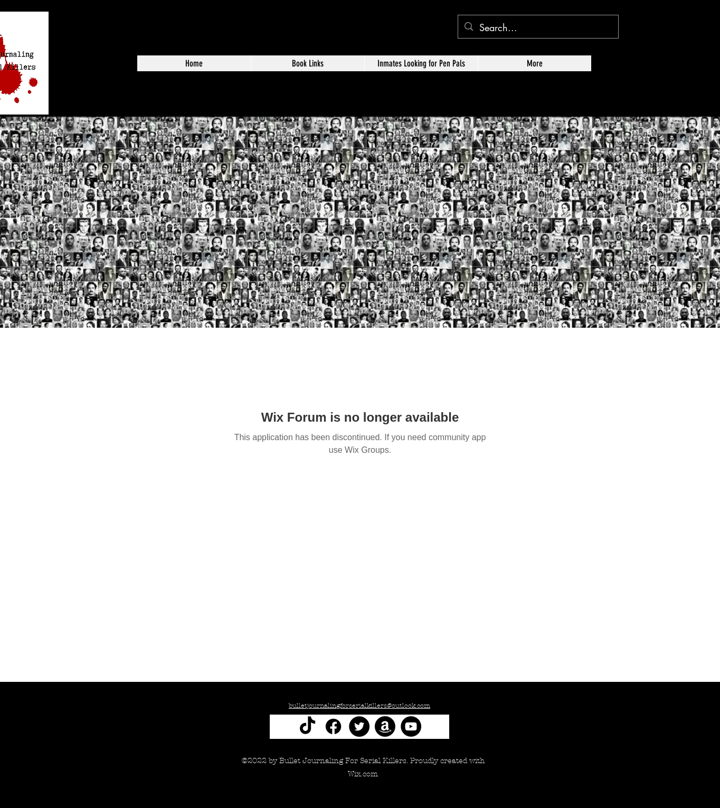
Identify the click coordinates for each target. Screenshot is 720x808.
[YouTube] (411, 726)
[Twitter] (359, 726)
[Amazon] (385, 726)
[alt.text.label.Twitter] (672, 93)
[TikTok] (307, 726)
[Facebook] (333, 726)
